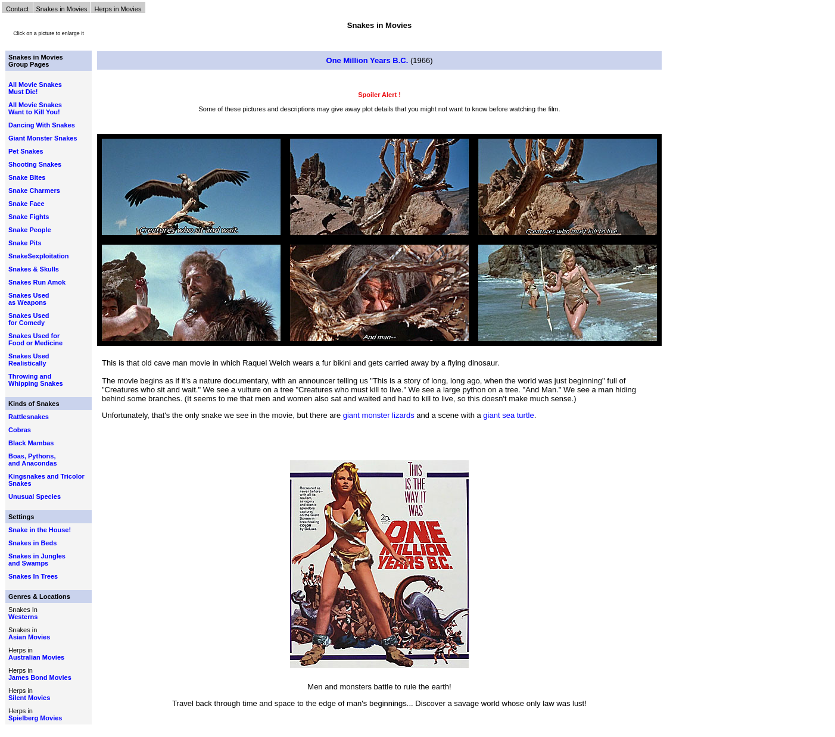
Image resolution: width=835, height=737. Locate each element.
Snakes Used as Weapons (28, 299)
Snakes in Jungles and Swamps (37, 559)
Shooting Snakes (34, 164)
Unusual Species (34, 496)
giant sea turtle (508, 415)
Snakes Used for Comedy (28, 319)
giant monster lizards (379, 415)
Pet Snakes (25, 151)
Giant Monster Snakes (42, 138)
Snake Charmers (34, 190)
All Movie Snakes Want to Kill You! (35, 108)
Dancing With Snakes (41, 125)
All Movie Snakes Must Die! (35, 88)
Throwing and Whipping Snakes (35, 380)
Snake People (29, 229)
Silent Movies (29, 697)
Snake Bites (26, 177)
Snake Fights (28, 216)
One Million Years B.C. (367, 60)
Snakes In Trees (33, 576)
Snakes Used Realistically (28, 359)
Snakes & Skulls (33, 269)
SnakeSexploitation (38, 256)
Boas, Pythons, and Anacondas (32, 459)
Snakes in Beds (32, 542)
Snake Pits (25, 242)
